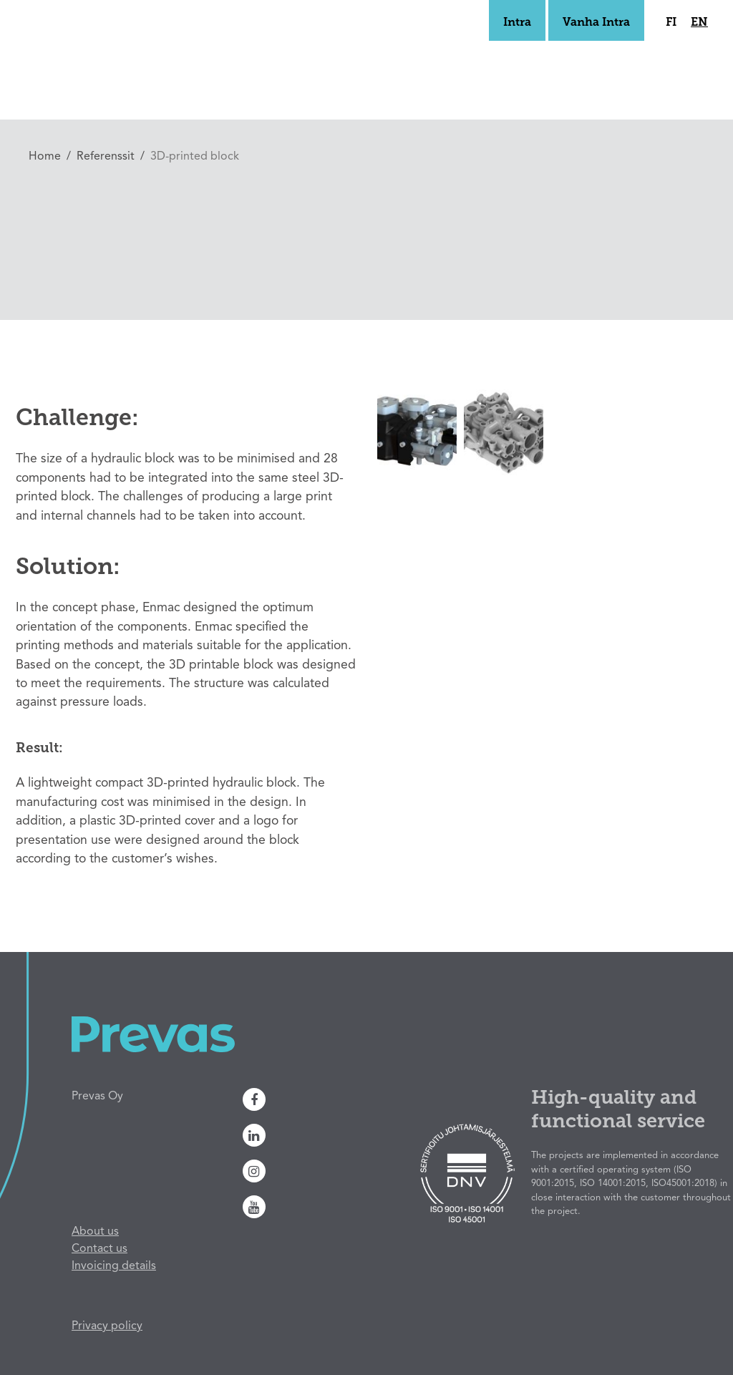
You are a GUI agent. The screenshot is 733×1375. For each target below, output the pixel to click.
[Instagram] (317, 1171)
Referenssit (106, 156)
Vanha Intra (596, 23)
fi (671, 23)
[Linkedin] (317, 1135)
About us (95, 1232)
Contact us (99, 1249)
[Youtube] (317, 1206)
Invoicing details (114, 1266)
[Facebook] (317, 1099)
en (699, 23)
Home (45, 156)
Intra (517, 23)
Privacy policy (107, 1326)
